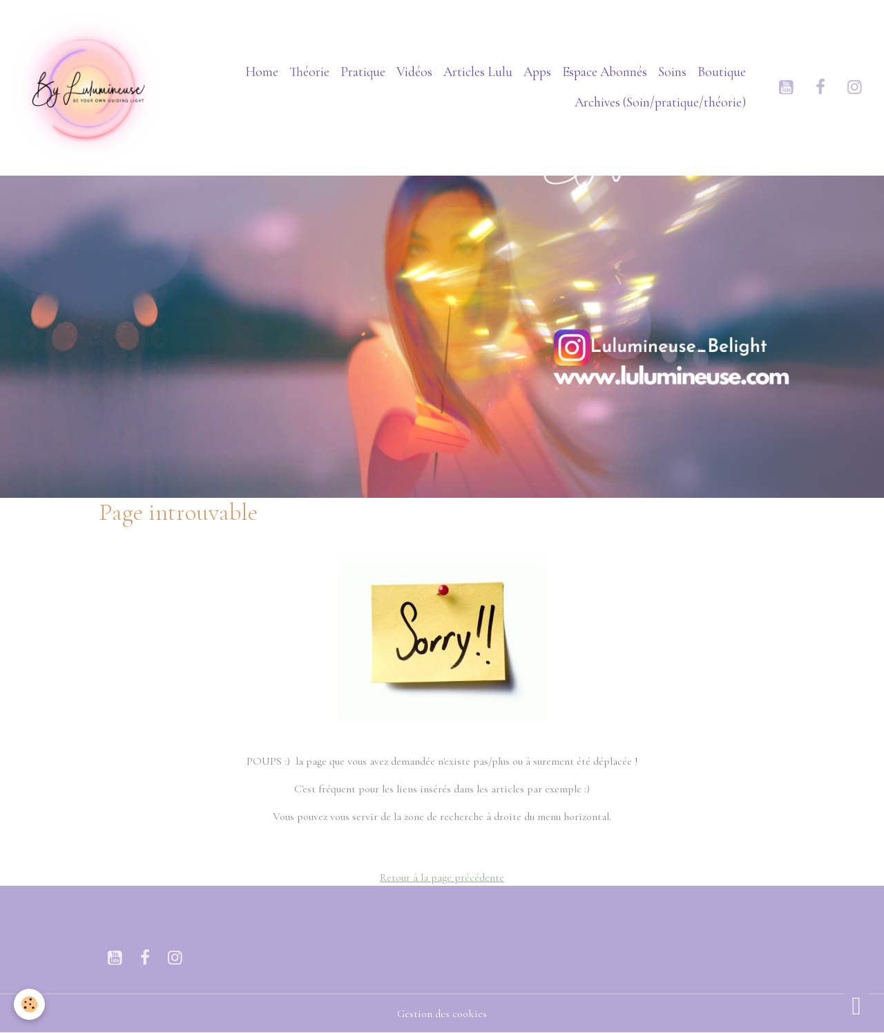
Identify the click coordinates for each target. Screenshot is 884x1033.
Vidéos (414, 72)
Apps (537, 72)
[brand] (87, 87)
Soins (672, 72)
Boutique (722, 72)
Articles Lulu (477, 72)
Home (261, 72)
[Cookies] (29, 1004)
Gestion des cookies (442, 1014)
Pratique (362, 72)
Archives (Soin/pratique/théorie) (660, 102)
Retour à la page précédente (442, 877)
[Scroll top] (856, 1005)
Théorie (309, 72)
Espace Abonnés (604, 72)
